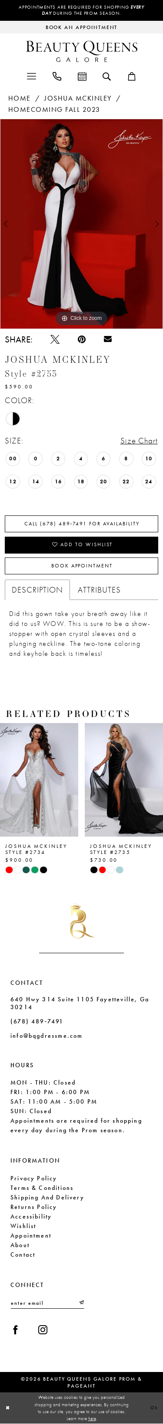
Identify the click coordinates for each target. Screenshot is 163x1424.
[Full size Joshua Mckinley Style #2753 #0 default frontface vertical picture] (81, 224)
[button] (31, 76)
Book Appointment (82, 566)
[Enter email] (47, 1303)
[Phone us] (57, 76)
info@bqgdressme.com (46, 1036)
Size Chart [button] (139, 441)
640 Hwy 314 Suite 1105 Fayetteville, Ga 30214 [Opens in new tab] (79, 1003)
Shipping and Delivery (47, 1197)
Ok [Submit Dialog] (154, 1408)
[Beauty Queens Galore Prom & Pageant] (81, 51)
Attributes (99, 590)
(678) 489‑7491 (36, 1022)
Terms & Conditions (41, 1188)
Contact (22, 1254)
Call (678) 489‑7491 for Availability (82, 524)
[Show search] (106, 76)
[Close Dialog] (8, 1408)
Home (19, 98)
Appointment (30, 1235)
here (92, 1419)
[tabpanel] (81, 224)
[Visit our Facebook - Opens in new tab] (15, 1330)
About (20, 1245)
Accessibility (31, 1216)
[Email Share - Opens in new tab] (107, 339)
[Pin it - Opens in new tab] (81, 339)
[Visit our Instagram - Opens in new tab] (43, 1330)
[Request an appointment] (81, 27)
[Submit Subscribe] (80, 1303)
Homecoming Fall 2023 (54, 109)
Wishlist (23, 1226)
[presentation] (39, 780)
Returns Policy (33, 1207)
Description (37, 590)
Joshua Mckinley (78, 98)
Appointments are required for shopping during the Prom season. (81, 10)
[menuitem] (31, 76)
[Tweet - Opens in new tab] (55, 339)
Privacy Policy (33, 1178)
